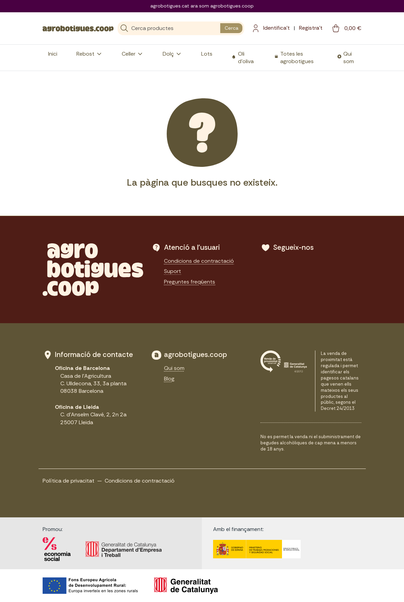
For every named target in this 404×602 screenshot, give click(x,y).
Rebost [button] (89, 53)
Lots (206, 53)
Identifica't (276, 27)
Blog (169, 378)
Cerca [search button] (231, 28)
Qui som (348, 57)
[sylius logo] (78, 28)
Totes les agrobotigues (297, 57)
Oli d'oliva (246, 57)
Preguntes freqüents (189, 281)
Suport (172, 271)
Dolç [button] (172, 53)
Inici (52, 53)
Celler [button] (133, 53)
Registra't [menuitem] (311, 27)
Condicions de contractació (199, 260)
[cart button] (346, 28)
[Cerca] (169, 28)
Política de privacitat (68, 480)
